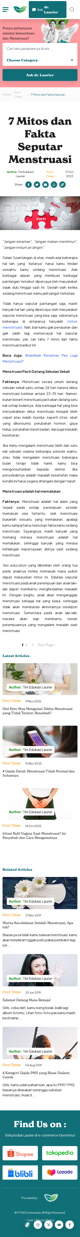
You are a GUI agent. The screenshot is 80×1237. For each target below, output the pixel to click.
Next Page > (47, 645)
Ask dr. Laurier (40, 75)
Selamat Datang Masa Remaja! (27, 1000)
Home (7, 94)
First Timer (18, 94)
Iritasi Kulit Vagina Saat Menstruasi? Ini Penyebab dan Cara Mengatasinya (34, 835)
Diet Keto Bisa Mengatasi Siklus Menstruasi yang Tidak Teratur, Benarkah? (38, 711)
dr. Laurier (45, 9)
